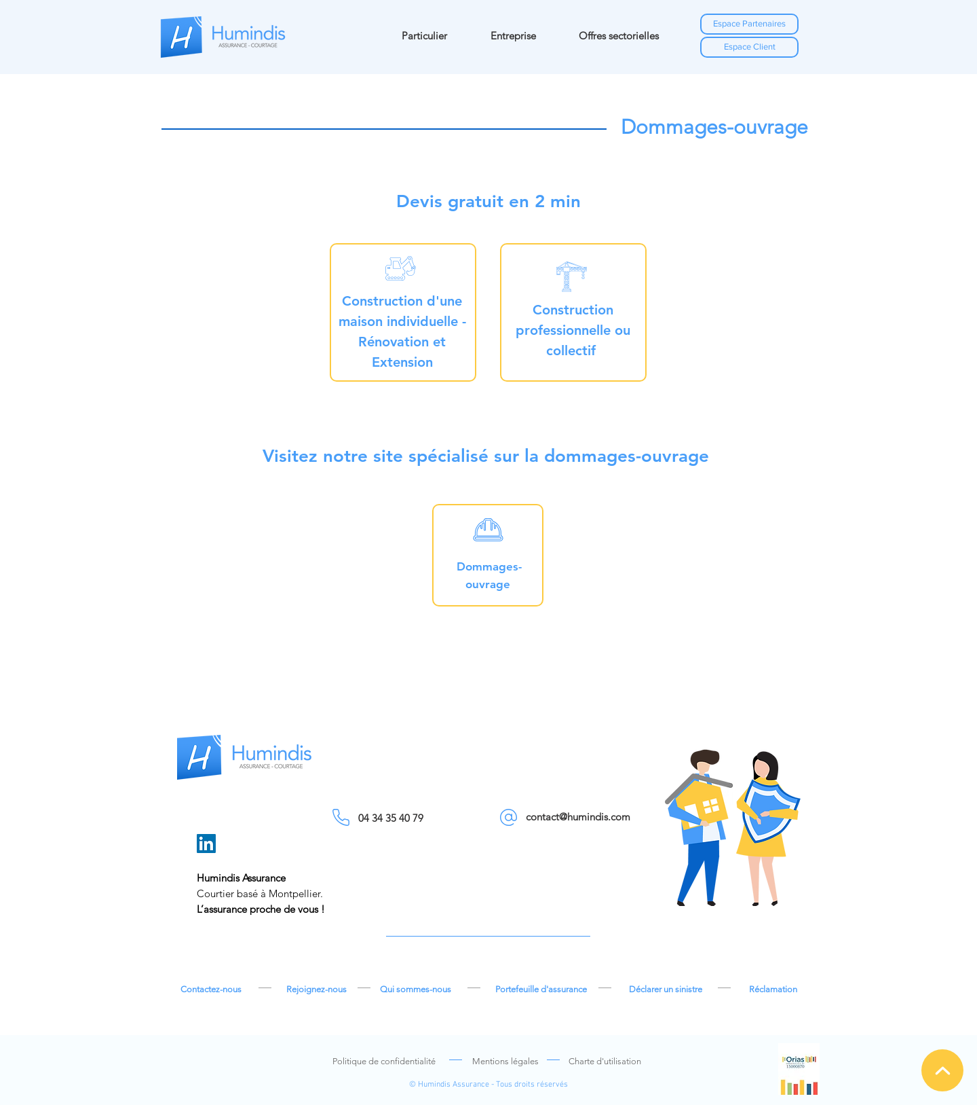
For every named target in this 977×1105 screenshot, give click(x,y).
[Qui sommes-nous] (415, 989)
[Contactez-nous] (211, 989)
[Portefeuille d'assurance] (540, 989)
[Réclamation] (773, 989)
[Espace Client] (749, 47)
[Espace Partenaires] (749, 24)
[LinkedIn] (206, 843)
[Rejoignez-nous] (316, 989)
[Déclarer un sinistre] (665, 989)
